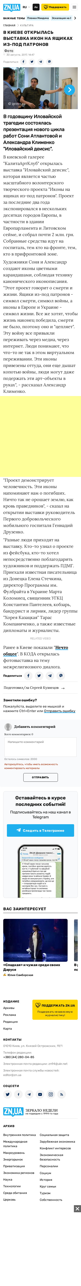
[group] (40, 88)
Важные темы (14, 18)
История (46, 1180)
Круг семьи (48, 1186)
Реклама (9, 1015)
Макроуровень (14, 1153)
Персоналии (49, 1166)
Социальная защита (54, 1135)
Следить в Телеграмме (40, 830)
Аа (36, 7)
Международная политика (15, 1144)
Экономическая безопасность (51, 1157)
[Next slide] (74, 18)
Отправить (40, 777)
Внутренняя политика (19, 1135)
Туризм (45, 1193)
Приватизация (14, 1166)
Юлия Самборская (20, 975)
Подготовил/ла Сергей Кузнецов (31, 687)
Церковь (9, 1199)
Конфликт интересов (55, 1148)
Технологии (12, 1186)
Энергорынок (13, 1159)
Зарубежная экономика (57, 1141)
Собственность (51, 1200)
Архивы (8, 1008)
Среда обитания (15, 1193)
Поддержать (55, 7)
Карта (7, 1029)
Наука (7, 1179)
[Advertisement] (40, 436)
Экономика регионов (18, 1173)
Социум (45, 1173)
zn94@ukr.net (57, 1064)
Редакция (10, 1022)
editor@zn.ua (12, 1075)
